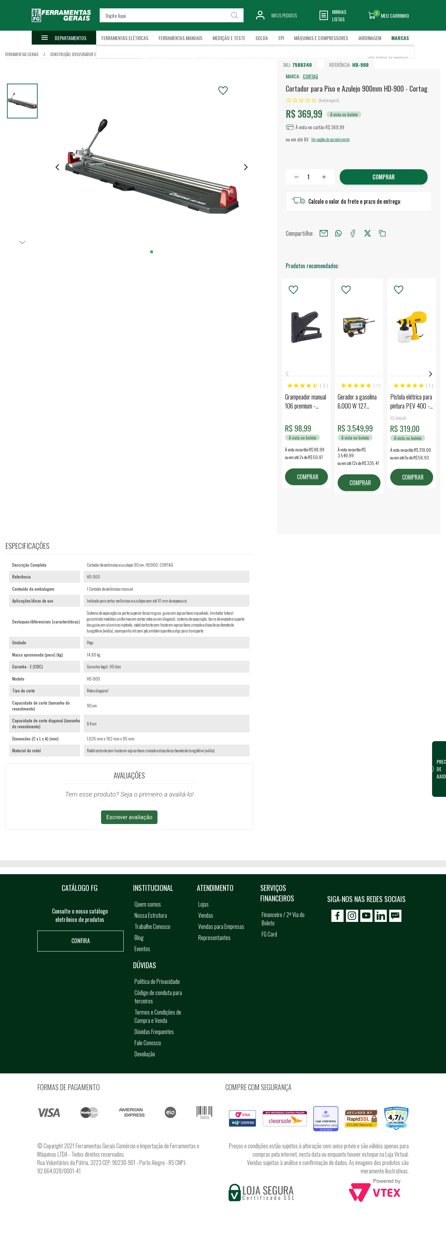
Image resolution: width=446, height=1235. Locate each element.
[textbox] (171, 15)
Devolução (144, 1054)
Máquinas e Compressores (321, 37)
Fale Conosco (147, 1043)
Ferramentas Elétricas (124, 37)
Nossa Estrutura (150, 915)
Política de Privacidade (157, 981)
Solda (261, 37)
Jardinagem (369, 37)
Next (430, 373)
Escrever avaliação (129, 817)
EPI (281, 37)
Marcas (400, 37)
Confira (80, 941)
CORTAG (310, 76)
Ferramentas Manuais (180, 37)
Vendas (205, 915)
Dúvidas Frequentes (154, 1031)
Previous (287, 373)
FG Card (269, 934)
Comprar (383, 177)
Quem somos (147, 904)
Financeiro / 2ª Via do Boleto (283, 918)
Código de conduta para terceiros (158, 996)
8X (306, 139)
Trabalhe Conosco (152, 926)
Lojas (203, 904)
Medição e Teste (229, 37)
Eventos (142, 949)
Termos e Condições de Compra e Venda (157, 1016)
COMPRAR (307, 477)
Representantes (214, 937)
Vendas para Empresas (221, 926)
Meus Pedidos (284, 15)
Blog (139, 937)
